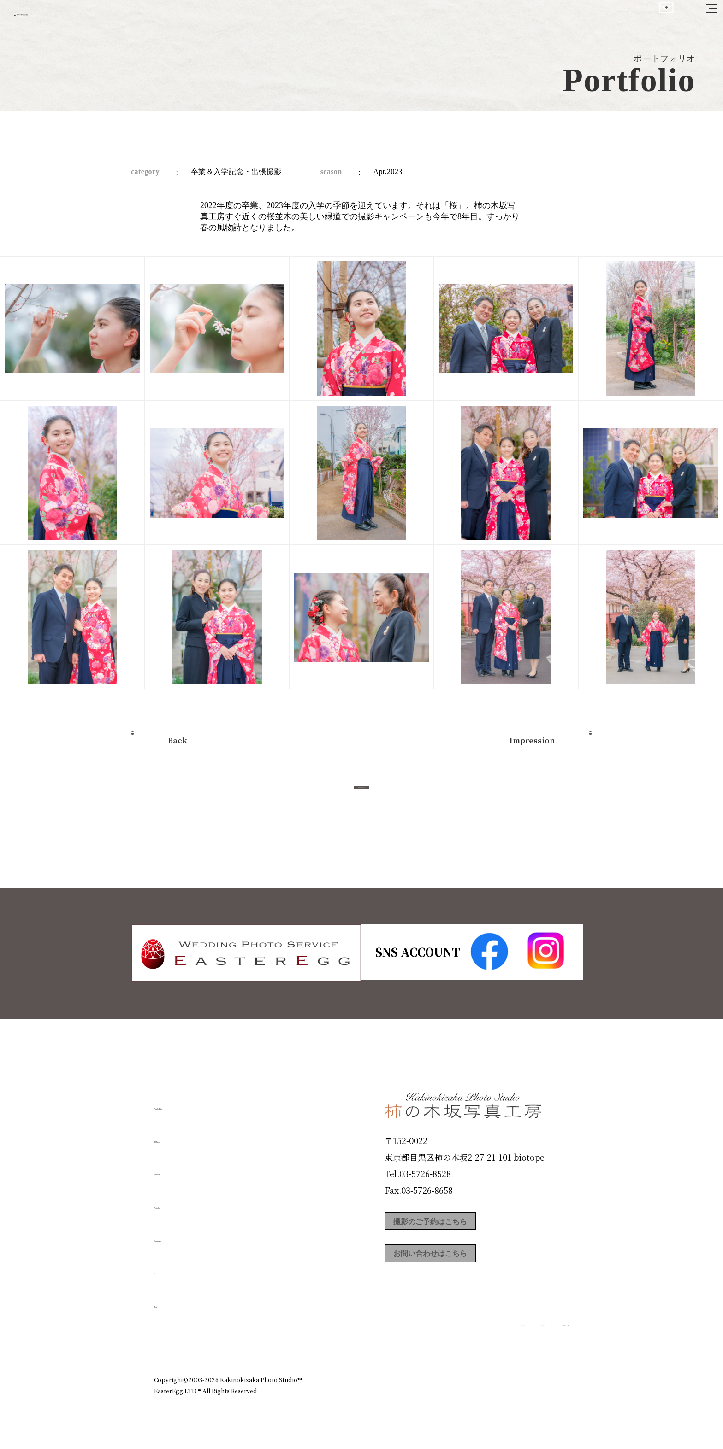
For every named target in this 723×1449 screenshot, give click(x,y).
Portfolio (180, 1201)
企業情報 (445, 1339)
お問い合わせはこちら (454, 1266)
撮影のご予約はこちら (453, 1224)
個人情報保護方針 (543, 1339)
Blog (168, 1300)
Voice (170, 1267)
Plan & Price (192, 1102)
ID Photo (180, 1135)
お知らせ (488, 1339)
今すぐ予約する (361, 797)
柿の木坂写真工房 (83, 17)
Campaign (184, 1234)
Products (180, 1168)
